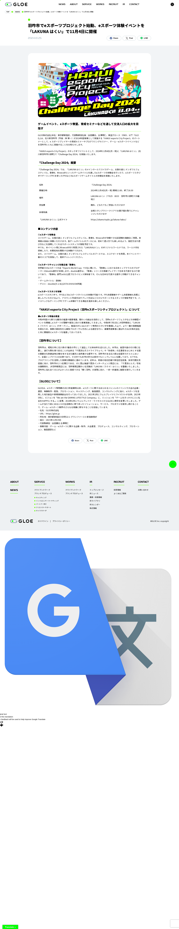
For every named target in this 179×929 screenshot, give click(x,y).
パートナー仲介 (41, 504)
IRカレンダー (95, 504)
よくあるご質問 (120, 493)
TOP (7, 12)
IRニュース (94, 493)
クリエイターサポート (43, 507)
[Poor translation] (1, 724)
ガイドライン (43, 521)
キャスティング (41, 498)
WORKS (100, 4)
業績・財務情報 (96, 497)
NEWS (17, 12)
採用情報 (117, 490)
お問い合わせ (143, 490)
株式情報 (93, 508)
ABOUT (74, 4)
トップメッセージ (97, 490)
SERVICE (86, 4)
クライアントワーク (42, 490)
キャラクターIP (41, 511)
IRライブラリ (95, 501)
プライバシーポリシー (61, 521)
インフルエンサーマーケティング (47, 501)
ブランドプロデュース (43, 493)
